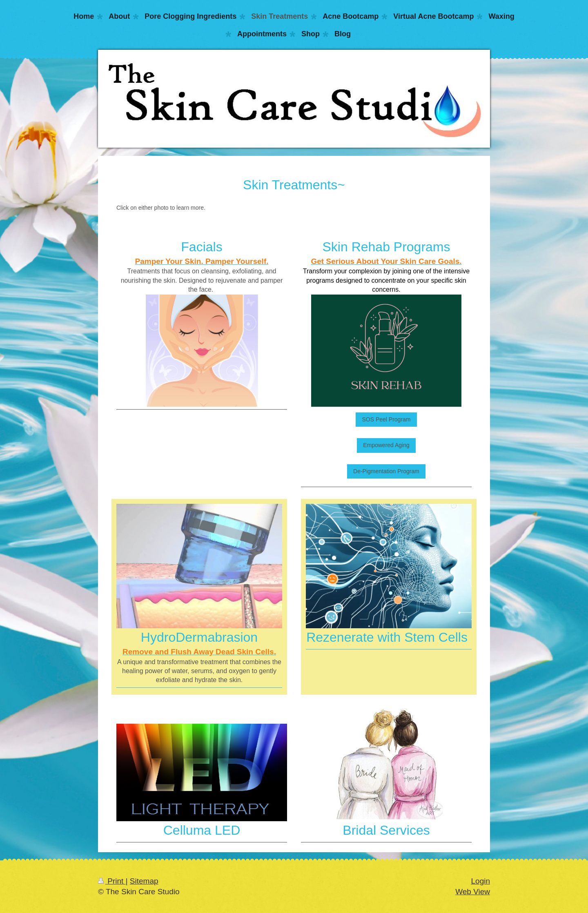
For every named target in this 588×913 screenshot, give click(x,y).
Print (112, 881)
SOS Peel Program (386, 419)
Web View (472, 891)
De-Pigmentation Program (386, 471)
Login (480, 881)
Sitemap (144, 881)
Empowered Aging (386, 445)
